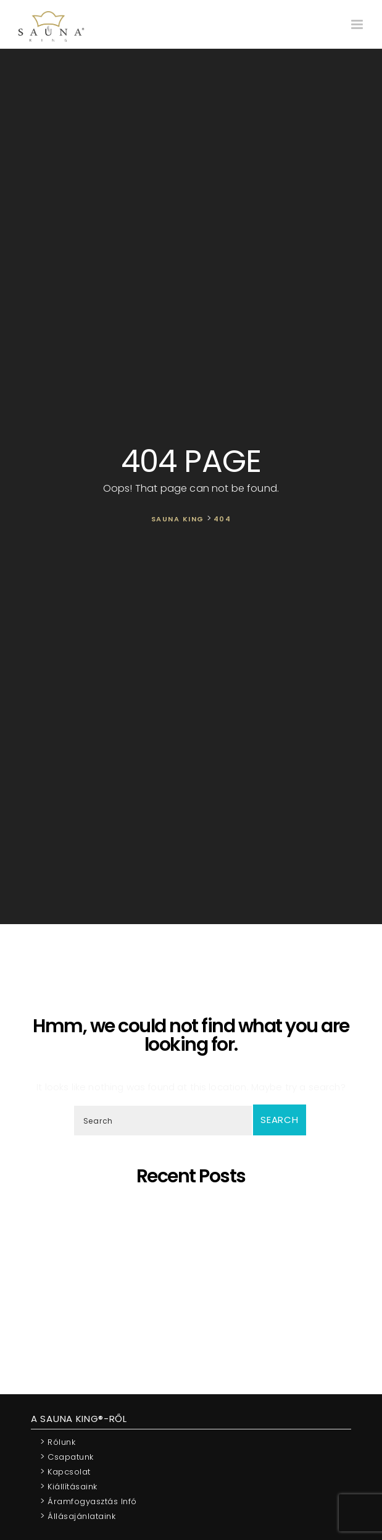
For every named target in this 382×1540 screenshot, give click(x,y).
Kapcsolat (65, 1471)
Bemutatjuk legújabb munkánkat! (194, 1264)
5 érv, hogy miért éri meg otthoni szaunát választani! (194, 1209)
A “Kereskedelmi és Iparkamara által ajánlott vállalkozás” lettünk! (194, 1309)
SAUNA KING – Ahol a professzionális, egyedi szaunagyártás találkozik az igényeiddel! (193, 1237)
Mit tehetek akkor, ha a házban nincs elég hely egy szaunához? (194, 1298)
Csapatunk (67, 1456)
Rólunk (57, 1441)
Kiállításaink (69, 1485)
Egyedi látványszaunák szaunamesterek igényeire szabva (194, 1220)
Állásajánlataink (77, 1515)
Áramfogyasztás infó (88, 1500)
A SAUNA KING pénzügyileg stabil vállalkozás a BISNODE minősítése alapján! (194, 1281)
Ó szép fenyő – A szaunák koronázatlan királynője (193, 1253)
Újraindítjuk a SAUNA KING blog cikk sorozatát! (193, 1320)
